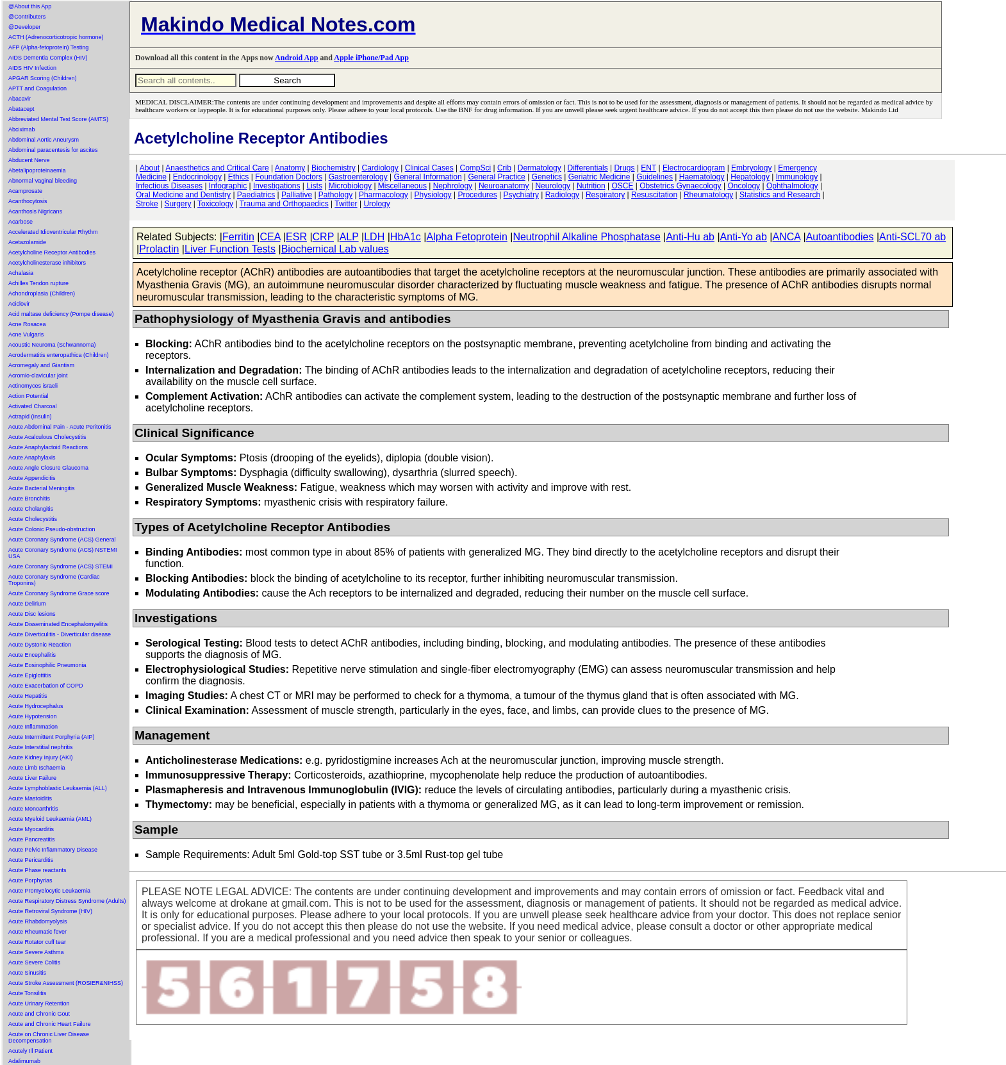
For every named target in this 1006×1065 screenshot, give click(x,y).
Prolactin (159, 249)
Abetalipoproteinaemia (37, 170)
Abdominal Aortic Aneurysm (43, 139)
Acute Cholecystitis (32, 519)
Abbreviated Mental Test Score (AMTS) (58, 119)
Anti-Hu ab (690, 236)
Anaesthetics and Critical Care (216, 167)
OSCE (622, 185)
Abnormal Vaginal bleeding (42, 181)
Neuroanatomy (504, 185)
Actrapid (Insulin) (30, 416)
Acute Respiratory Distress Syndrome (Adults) (67, 901)
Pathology (335, 194)
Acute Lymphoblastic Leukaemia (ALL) (57, 788)
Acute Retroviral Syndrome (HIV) (50, 911)
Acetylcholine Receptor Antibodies (51, 252)
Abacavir (19, 98)
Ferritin (238, 236)
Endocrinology (197, 176)
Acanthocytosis (27, 201)
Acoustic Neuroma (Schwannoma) (52, 345)
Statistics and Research (779, 194)
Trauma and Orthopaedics (284, 203)
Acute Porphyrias (30, 880)
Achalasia (20, 273)
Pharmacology (383, 194)
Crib (504, 167)
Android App (296, 57)
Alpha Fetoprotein (466, 236)
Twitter (345, 203)
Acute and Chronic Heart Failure (49, 1024)
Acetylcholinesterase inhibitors (47, 263)
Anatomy (290, 167)
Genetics (547, 176)
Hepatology (750, 176)
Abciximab (21, 129)
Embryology (751, 167)
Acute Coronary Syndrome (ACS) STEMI (60, 566)
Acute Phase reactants (37, 870)
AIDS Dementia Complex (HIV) (48, 57)
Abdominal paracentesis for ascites (53, 150)
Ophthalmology (792, 185)
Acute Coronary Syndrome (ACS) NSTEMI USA (62, 553)
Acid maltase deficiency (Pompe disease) (61, 314)
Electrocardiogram (694, 167)
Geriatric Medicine (599, 176)
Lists (314, 185)
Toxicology (215, 203)
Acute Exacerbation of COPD (45, 685)
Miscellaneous (402, 185)
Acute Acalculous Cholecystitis (47, 437)
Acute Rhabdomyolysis (37, 921)
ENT (648, 167)
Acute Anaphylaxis (32, 457)
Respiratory (605, 194)
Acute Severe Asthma (36, 952)
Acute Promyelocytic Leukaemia (49, 891)
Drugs (624, 167)
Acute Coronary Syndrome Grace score (59, 593)
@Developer (24, 27)
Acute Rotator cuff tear (37, 942)
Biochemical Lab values (335, 249)
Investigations (276, 185)
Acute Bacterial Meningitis (41, 488)
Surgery (177, 203)
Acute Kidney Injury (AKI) (40, 757)
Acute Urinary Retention (39, 1003)
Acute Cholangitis (30, 509)
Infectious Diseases (169, 185)
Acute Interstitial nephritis (40, 747)
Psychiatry (521, 194)
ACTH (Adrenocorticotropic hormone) (56, 37)
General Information (428, 176)
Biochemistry (333, 167)
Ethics (238, 176)
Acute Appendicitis (32, 478)
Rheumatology (708, 194)
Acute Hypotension (32, 716)
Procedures (477, 194)
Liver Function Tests (230, 249)
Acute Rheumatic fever (37, 932)
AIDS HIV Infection (32, 68)
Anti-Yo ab (743, 236)
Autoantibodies (840, 236)
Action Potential (28, 396)
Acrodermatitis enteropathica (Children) (58, 355)
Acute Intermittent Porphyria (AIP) (51, 737)
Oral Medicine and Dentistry (183, 194)
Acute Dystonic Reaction (39, 644)
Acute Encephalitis (32, 655)
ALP (349, 236)
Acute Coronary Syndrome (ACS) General (62, 539)
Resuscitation (654, 194)
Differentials (588, 167)
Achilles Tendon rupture (38, 283)
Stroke (147, 203)
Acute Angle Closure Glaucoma (48, 468)
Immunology (797, 176)
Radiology (562, 194)
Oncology (743, 185)
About (150, 167)
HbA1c (405, 236)
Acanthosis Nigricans (35, 211)
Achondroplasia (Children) (41, 293)
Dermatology (539, 167)
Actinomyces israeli (33, 386)
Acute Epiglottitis (29, 675)
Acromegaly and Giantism (41, 365)
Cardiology (379, 167)
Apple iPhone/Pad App (371, 57)
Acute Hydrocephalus (35, 706)
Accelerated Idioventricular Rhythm (53, 232)
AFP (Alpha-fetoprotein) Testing (48, 47)
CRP (323, 236)
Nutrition (591, 185)
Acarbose (20, 222)
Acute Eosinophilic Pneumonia (47, 665)
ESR (296, 236)
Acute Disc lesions (32, 614)
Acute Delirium (27, 603)
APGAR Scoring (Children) (42, 78)
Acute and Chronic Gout (39, 1014)
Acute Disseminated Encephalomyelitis (58, 624)
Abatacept (21, 109)
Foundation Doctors (288, 176)
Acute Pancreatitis (31, 839)
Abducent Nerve (29, 160)
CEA (270, 236)
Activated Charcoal (32, 406)
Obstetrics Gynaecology (680, 185)
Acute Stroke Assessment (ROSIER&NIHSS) (65, 983)
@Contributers (26, 16)
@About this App (29, 6)
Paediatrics (256, 194)
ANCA (786, 236)
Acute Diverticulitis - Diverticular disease (59, 634)
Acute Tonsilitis (27, 993)
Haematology (702, 176)
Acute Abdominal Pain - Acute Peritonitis (59, 427)
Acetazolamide (27, 242)
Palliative (296, 194)
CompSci (475, 167)
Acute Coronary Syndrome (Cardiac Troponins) (54, 580)
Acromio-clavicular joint (38, 375)
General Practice (496, 176)
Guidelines (654, 176)
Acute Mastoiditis (30, 798)
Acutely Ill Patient (30, 1051)
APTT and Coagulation (37, 88)
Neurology (552, 185)
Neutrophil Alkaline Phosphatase (586, 236)
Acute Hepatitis (27, 696)
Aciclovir (19, 304)
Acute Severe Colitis (34, 962)
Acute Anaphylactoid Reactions (48, 447)
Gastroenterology (358, 176)
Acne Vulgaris (26, 334)
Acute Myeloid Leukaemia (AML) (50, 819)
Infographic (228, 185)
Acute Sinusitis (27, 973)
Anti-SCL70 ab (912, 236)
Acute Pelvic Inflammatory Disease (52, 849)
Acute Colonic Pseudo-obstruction (51, 529)
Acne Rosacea (27, 324)
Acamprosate (25, 191)
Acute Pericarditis (30, 860)
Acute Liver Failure (32, 778)
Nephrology (452, 185)
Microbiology (350, 185)
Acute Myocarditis (31, 829)
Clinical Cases (429, 167)
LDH (374, 236)
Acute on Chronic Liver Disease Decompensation (48, 1037)
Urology (376, 203)
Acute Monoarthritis (33, 808)
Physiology (433, 194)
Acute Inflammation (33, 726)
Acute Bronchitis (29, 498)
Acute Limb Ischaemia (36, 767)
